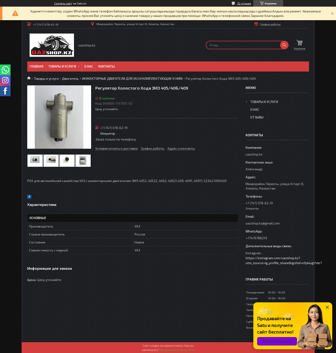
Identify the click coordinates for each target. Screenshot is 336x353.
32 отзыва (244, 3)
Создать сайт (63, 3)
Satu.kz (188, 345)
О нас (88, 66)
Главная (36, 66)
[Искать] (284, 45)
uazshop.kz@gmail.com (263, 223)
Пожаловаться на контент (176, 349)
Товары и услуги (62, 66)
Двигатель (70, 78)
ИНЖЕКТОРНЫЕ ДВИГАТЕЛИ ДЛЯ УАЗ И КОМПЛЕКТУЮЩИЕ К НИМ (132, 78)
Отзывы (256, 117)
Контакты (106, 66)
